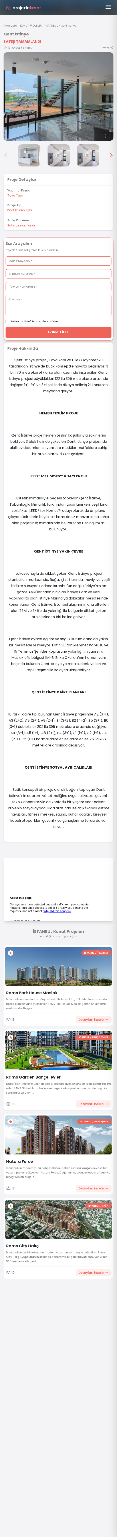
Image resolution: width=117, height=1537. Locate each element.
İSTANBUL (52, 25)
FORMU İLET (58, 332)
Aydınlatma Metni (20, 321)
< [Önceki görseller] (6, 155)
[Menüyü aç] (108, 7)
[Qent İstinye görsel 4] (29, 155)
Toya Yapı (15, 195)
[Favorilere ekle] (10, 953)
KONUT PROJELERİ (31, 25)
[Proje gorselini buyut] (58, 96)
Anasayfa (10, 25)
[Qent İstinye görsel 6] (88, 155)
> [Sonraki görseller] (111, 155)
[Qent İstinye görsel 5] (59, 155)
